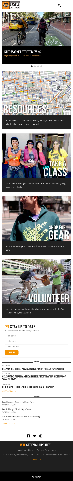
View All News (7, 391)
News (36, 361)
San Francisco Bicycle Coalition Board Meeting (21, 416)
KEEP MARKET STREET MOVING (22, 52)
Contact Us (36, 459)
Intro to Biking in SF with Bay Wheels (16, 409)
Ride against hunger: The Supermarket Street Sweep (27, 387)
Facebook (29, 435)
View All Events (8, 424)
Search (59, 5)
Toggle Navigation (66, 5)
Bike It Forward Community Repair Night (18, 402)
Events (36, 396)
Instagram (41, 435)
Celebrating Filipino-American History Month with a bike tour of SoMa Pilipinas (34, 378)
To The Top (36, 477)
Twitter (35, 435)
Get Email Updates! (38, 445)
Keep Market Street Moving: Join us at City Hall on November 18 (33, 369)
